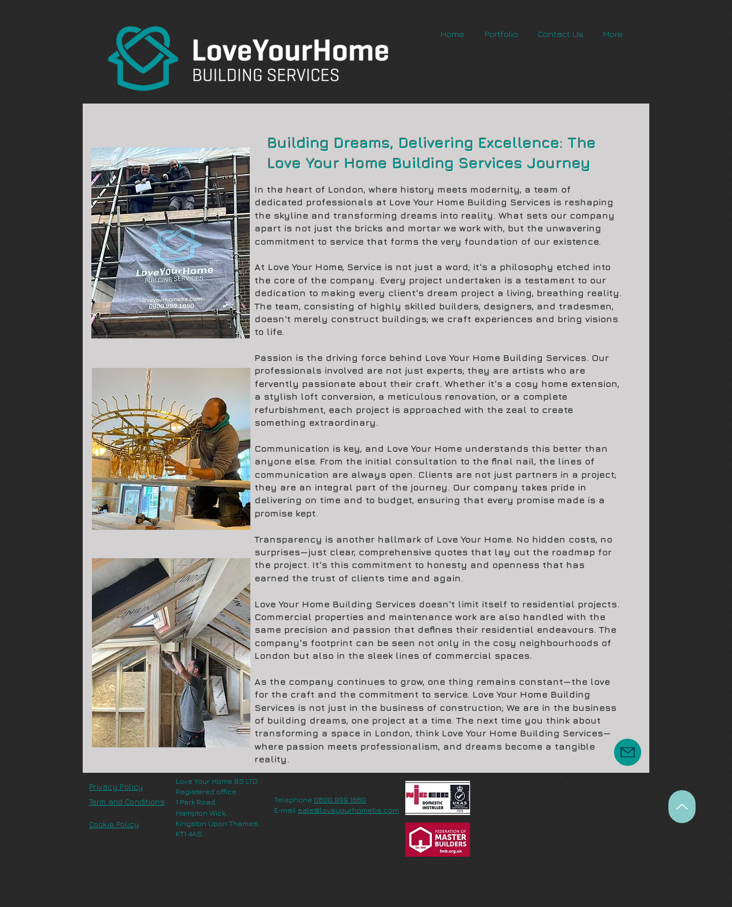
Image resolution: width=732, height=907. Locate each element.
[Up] (682, 806)
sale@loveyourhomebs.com (348, 809)
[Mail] (627, 752)
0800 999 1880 (340, 799)
